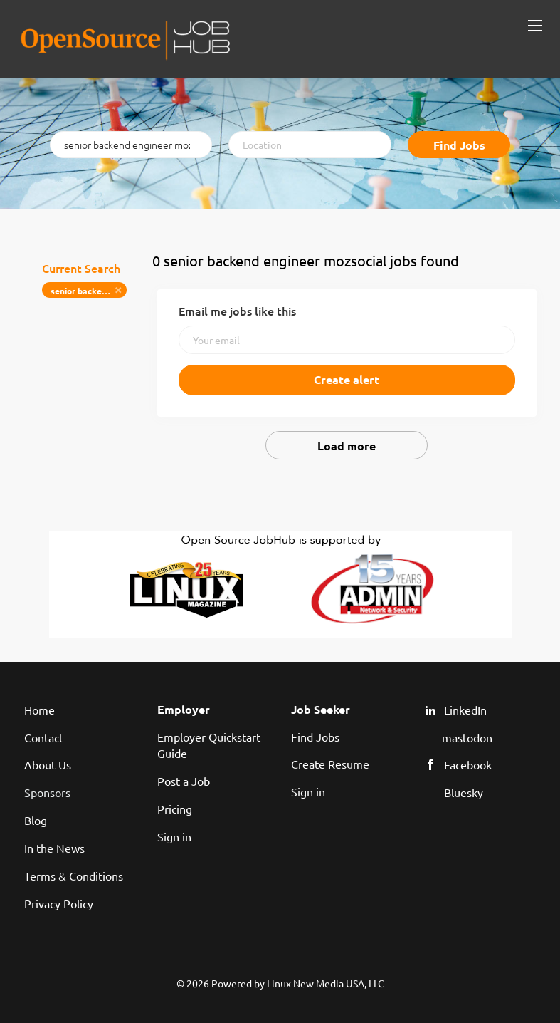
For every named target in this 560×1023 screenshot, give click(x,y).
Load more (346, 445)
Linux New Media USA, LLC (325, 983)
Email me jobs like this (237, 310)
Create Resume (330, 764)
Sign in (174, 836)
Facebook (468, 764)
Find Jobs (459, 144)
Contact (43, 737)
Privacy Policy (58, 903)
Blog (35, 820)
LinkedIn (465, 709)
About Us (47, 764)
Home (39, 709)
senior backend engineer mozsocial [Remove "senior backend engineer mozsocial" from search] (89, 290)
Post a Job (183, 781)
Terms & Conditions (73, 875)
